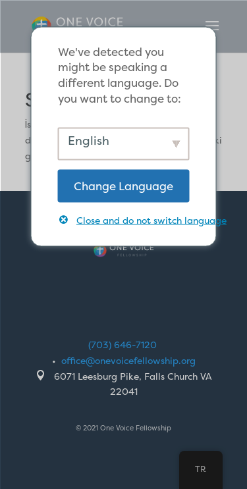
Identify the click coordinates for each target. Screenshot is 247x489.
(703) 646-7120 (122, 344)
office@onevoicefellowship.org (128, 360)
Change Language (123, 185)
